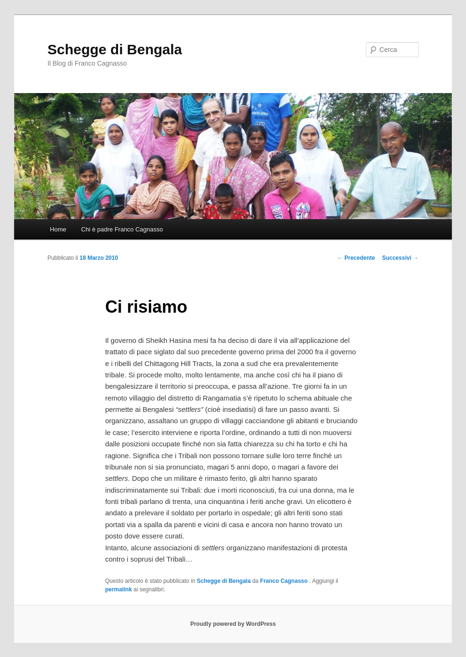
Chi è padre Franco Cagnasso (122, 229)
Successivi (400, 258)
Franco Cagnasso (284, 581)
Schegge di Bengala (114, 49)
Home (58, 229)
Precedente (356, 258)
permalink (118, 589)
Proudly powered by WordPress (233, 624)
